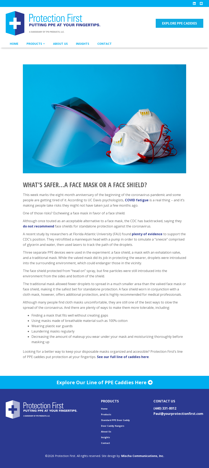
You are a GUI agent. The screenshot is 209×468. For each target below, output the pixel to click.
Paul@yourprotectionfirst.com (178, 413)
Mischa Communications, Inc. (142, 456)
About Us (60, 44)
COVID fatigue (137, 200)
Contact (104, 44)
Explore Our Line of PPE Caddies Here (105, 382)
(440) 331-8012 (164, 408)
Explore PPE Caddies (179, 23)
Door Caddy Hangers (112, 425)
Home (14, 44)
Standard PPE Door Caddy (115, 420)
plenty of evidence (147, 234)
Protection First (57, 23)
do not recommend (38, 226)
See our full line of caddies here (123, 357)
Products (34, 44)
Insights (82, 44)
